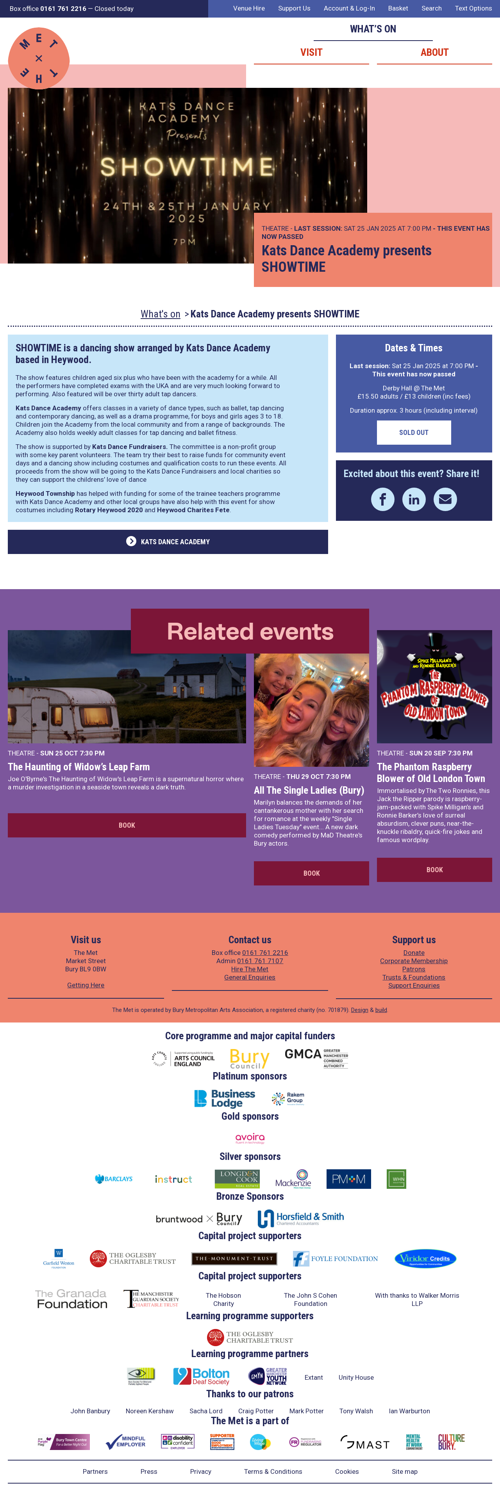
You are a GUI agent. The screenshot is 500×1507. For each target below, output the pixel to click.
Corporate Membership (414, 961)
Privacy (200, 1471)
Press (149, 1471)
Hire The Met (249, 969)
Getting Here (85, 985)
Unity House (356, 1377)
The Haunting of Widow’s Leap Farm (79, 767)
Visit (311, 52)
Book (127, 825)
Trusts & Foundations (413, 977)
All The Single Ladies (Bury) (309, 790)
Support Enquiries (414, 985)
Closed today (114, 8)
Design (359, 1010)
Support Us (294, 8)
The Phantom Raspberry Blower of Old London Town (431, 772)
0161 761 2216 (265, 953)
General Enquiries (249, 977)
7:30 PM (92, 753)
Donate (414, 953)
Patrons (413, 969)
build (381, 1010)
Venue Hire (249, 8)
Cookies (347, 1471)
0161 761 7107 (260, 961)
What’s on (373, 29)
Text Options (473, 8)
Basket (398, 8)
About (435, 52)
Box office (48, 8)
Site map (405, 1471)
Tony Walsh (356, 1411)
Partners (95, 1471)
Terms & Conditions (273, 1471)
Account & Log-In (349, 8)
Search (431, 8)
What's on (160, 314)
